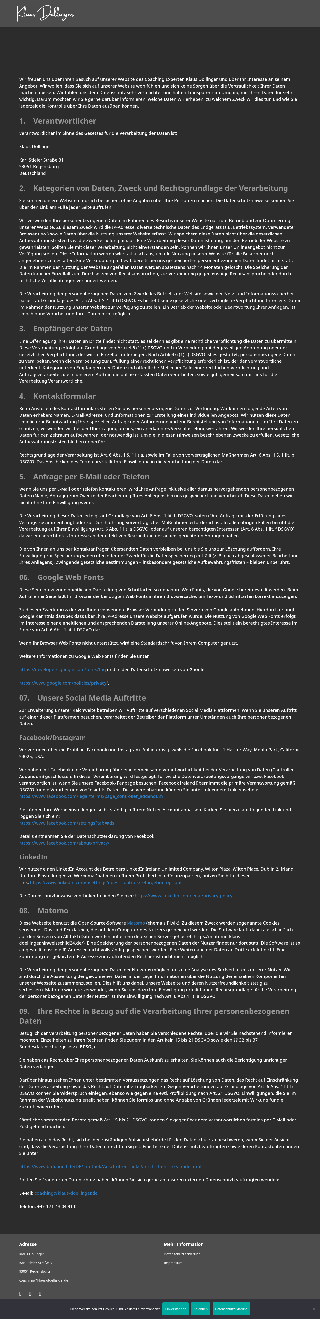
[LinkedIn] (30, 1293)
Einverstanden (175, 1309)
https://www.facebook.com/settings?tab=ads (66, 823)
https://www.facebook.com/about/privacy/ (64, 843)
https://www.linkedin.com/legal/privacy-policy (183, 896)
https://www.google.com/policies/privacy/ (63, 683)
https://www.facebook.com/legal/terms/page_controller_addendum (91, 796)
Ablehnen (200, 1309)
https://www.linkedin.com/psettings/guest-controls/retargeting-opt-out (106, 882)
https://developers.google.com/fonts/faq (62, 669)
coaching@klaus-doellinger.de (66, 1193)
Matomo (136, 923)
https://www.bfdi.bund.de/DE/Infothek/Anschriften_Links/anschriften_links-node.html (110, 1166)
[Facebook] (40, 1293)
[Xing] (20, 1293)
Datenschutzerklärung (231, 1309)
